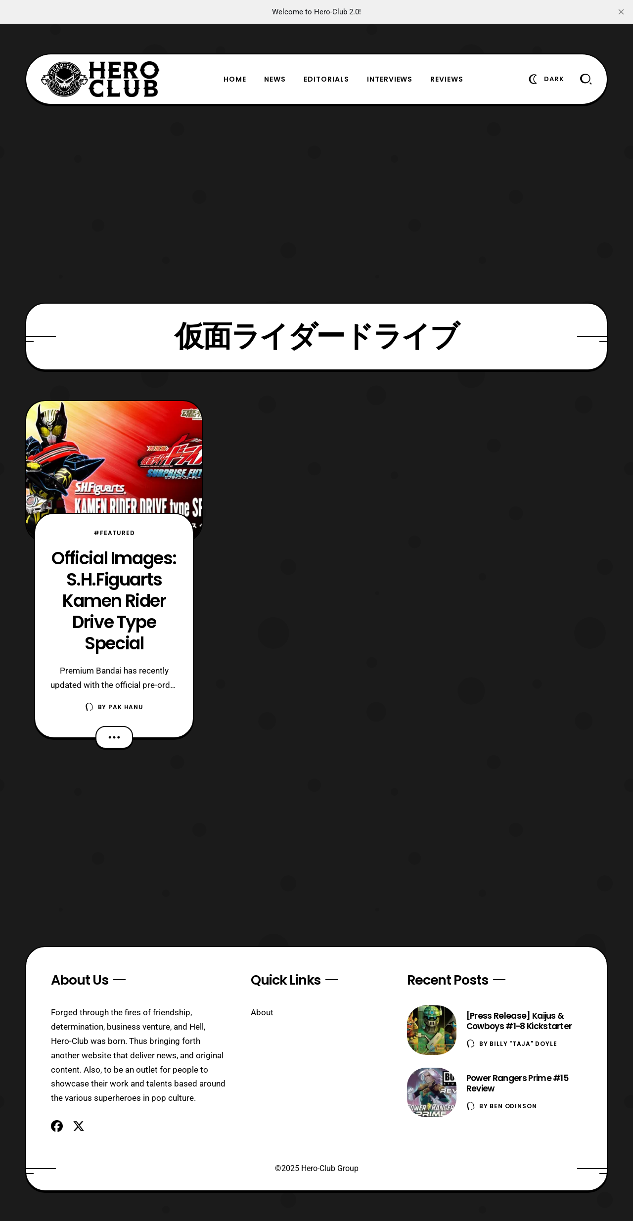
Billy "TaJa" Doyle (523, 1044)
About (262, 1012)
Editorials (326, 79)
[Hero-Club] (100, 79)
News (275, 79)
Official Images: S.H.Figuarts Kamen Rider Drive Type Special (114, 600)
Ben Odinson (513, 1106)
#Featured (114, 533)
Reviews (446, 79)
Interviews (390, 79)
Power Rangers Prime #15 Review (517, 1083)
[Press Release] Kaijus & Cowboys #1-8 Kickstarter (519, 1021)
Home (235, 79)
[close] (621, 12)
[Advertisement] (316, 204)
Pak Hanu (125, 707)
